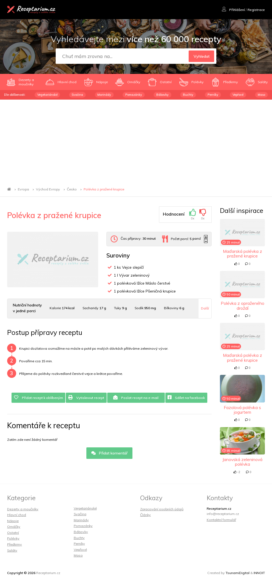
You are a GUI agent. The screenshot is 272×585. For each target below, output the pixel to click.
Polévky (13, 538)
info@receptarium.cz (223, 514)
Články (145, 515)
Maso (261, 95)
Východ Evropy (48, 189)
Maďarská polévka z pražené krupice (242, 253)
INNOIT (259, 573)
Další (205, 308)
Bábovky (162, 95)
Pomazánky (133, 95)
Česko (72, 189)
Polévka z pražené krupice (104, 189)
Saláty (12, 550)
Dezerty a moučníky (22, 509)
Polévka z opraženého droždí (242, 305)
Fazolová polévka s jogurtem (242, 410)
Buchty (188, 95)
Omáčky (13, 527)
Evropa (23, 189)
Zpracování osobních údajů (161, 509)
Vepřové (238, 95)
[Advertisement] (136, 140)
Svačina (77, 95)
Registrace (256, 10)
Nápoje (13, 521)
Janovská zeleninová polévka (242, 462)
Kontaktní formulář (221, 520)
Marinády (104, 95)
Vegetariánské (47, 95)
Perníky (213, 95)
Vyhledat (201, 56)
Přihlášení (233, 10)
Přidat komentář (109, 453)
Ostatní (13, 533)
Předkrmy (14, 544)
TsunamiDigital (238, 573)
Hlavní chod (16, 515)
